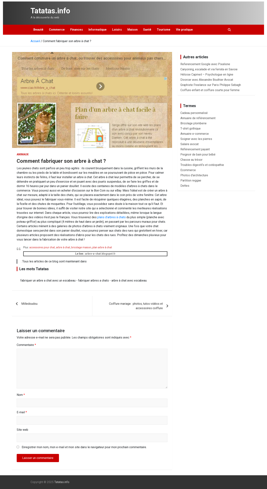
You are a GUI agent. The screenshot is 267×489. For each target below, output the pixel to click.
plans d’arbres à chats (111, 217)
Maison (132, 29)
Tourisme (163, 29)
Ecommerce (188, 170)
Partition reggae (190, 180)
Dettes (184, 185)
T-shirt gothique (190, 128)
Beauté (38, 29)
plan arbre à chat (102, 247)
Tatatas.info (50, 10)
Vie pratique (184, 29)
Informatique (97, 29)
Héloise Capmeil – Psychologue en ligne (206, 74)
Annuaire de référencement (197, 118)
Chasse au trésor (191, 159)
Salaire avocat (189, 144)
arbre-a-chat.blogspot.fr (100, 253)
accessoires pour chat (42, 247)
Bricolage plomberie (193, 123)
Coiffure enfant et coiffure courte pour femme (210, 90)
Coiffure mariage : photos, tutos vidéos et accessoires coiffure (136, 306)
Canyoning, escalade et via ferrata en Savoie (209, 69)
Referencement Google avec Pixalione (205, 64)
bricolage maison (81, 247)
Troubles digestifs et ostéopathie (202, 165)
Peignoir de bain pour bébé (197, 154)
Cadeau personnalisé (194, 113)
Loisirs (117, 29)
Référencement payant (195, 149)
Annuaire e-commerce (194, 133)
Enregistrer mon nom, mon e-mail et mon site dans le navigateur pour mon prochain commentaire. (84, 447)
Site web (22, 429)
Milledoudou (29, 303)
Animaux (23, 154)
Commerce (57, 29)
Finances (76, 29)
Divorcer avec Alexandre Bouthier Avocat (206, 79)
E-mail (22, 412)
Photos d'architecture (194, 175)
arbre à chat (63, 247)
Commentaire (26, 345)
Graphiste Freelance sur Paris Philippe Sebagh (210, 85)
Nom (21, 395)
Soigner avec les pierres (196, 139)
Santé (147, 29)
